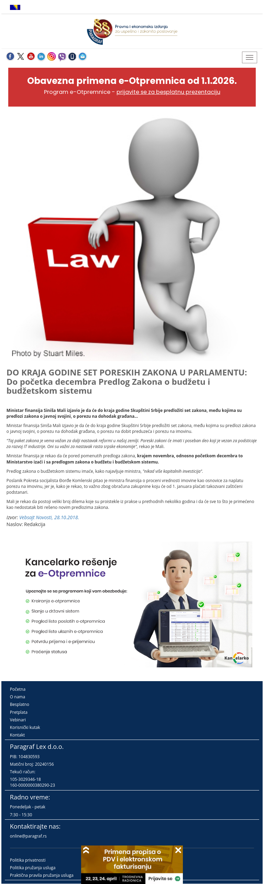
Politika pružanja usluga (33, 868)
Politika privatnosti (28, 860)
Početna (17, 689)
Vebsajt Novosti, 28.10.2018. (49, 517)
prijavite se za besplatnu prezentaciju (168, 92)
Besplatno (19, 704)
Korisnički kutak (25, 727)
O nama (17, 697)
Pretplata (19, 712)
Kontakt (17, 735)
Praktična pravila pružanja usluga (42, 875)
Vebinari (18, 720)
